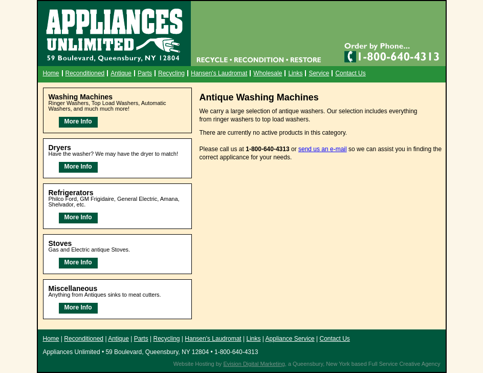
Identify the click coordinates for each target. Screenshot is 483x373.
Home (51, 73)
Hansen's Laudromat (219, 73)
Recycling (171, 73)
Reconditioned (85, 73)
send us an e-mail (322, 149)
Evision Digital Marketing (253, 364)
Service (319, 73)
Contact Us (350, 73)
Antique (121, 73)
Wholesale (267, 73)
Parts (145, 73)
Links (295, 73)
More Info (78, 121)
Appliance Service (290, 338)
